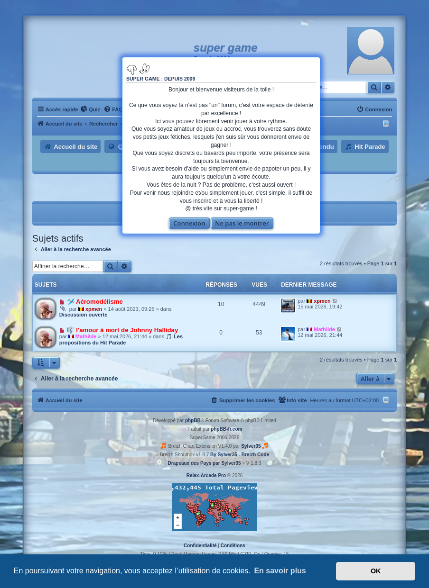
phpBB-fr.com (226, 429)
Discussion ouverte (83, 314)
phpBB (193, 420)
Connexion (189, 223)
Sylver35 (251, 446)
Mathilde (86, 336)
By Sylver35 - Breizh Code (239, 454)
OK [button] (376, 571)
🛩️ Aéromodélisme (95, 301)
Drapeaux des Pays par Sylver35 (204, 463)
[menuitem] (90, 109)
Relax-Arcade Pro (206, 475)
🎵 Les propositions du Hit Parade (121, 339)
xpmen (93, 309)
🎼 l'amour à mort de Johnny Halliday (122, 330)
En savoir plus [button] (280, 571)
